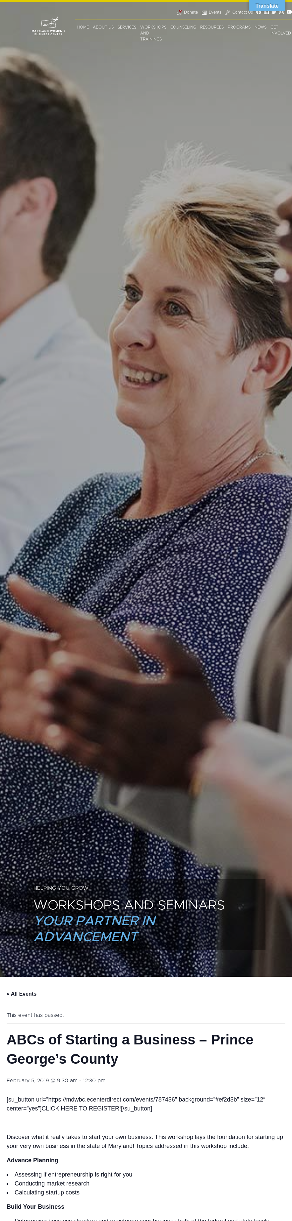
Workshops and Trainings (153, 33)
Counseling (183, 27)
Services (127, 27)
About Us (103, 27)
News (260, 27)
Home (83, 27)
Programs (239, 27)
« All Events (21, 994)
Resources (212, 27)
